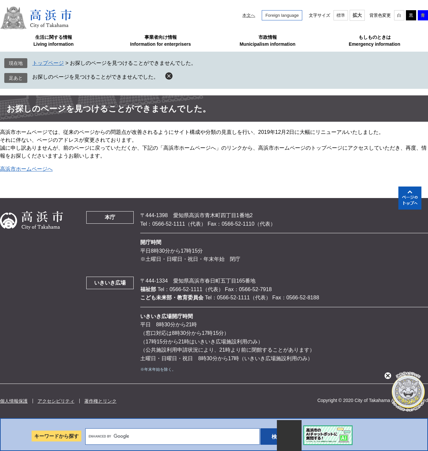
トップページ (48, 63)
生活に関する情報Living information (53, 41)
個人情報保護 (14, 401)
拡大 (357, 15)
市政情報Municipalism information (268, 41)
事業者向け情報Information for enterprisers (160, 41)
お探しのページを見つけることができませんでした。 (95, 77)
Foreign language (282, 15)
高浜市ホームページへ (26, 169)
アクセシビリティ (56, 401)
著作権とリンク (100, 401)
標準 (340, 15)
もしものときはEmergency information (374, 41)
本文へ (248, 15)
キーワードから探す (56, 436)
